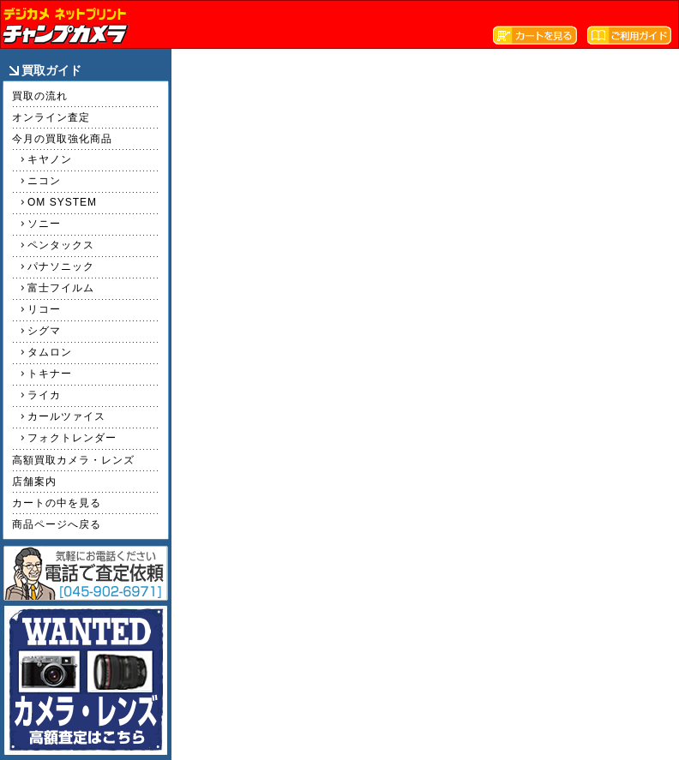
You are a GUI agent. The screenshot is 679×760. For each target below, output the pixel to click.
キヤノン (49, 159)
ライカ (44, 395)
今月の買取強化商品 (62, 139)
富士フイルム (60, 288)
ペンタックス (60, 245)
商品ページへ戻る (56, 524)
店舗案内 (34, 482)
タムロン (49, 352)
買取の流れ (40, 96)
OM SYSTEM (62, 202)
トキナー (49, 374)
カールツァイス (66, 416)
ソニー (44, 224)
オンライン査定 (51, 117)
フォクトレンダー (72, 438)
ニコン (44, 181)
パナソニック (60, 266)
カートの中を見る (56, 503)
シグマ (44, 331)
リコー (44, 309)
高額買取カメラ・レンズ (73, 460)
